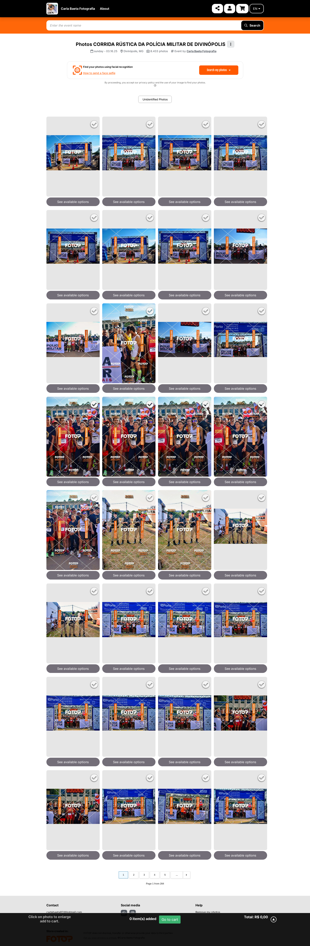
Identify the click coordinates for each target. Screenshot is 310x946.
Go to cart (170, 919)
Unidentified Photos (155, 99)
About (104, 9)
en (256, 9)
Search (252, 25)
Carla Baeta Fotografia (78, 9)
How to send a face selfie (99, 73)
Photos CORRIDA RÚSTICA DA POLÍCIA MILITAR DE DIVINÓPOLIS (150, 44)
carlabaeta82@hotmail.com (64, 912)
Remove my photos (207, 912)
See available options (73, 202)
